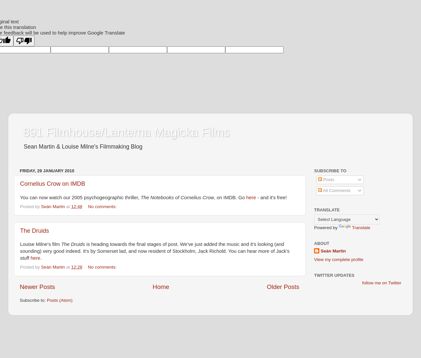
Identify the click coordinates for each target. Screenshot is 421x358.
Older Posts (283, 286)
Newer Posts (37, 286)
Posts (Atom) (60, 300)
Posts (326, 179)
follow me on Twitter (381, 282)
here (251, 197)
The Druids (34, 230)
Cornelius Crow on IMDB (52, 183)
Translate (354, 227)
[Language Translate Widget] (347, 219)
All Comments (334, 190)
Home (161, 286)
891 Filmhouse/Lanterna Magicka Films (126, 132)
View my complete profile (338, 259)
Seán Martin (333, 251)
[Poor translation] (24, 41)
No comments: (103, 206)
